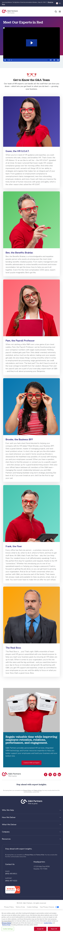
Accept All (40, 929)
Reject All (54, 929)
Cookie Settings (8, 929)
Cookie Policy (48, 923)
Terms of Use (38, 790)
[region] (31, 921)
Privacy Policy (27, 790)
